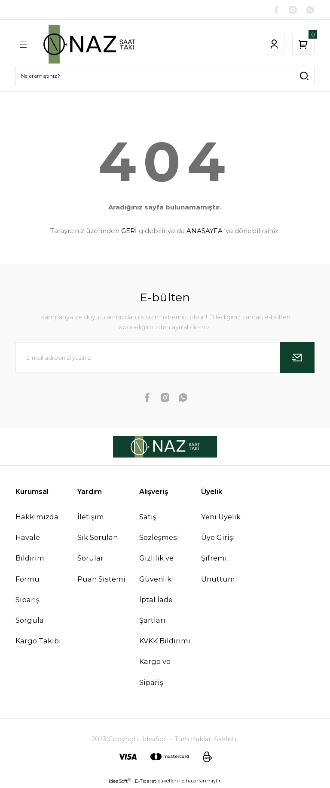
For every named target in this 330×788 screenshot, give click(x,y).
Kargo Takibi (38, 642)
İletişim (90, 518)
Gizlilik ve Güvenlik (156, 569)
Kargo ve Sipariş (155, 673)
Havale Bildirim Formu (29, 559)
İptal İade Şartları (156, 611)
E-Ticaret (145, 782)
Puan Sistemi (101, 580)
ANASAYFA (204, 231)
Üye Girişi (218, 538)
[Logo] (88, 45)
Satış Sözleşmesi (159, 528)
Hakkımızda (36, 518)
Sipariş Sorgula (29, 611)
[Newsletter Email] (165, 358)
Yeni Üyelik (221, 518)
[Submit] (297, 358)
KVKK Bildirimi (164, 642)
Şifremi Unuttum (218, 569)
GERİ (129, 231)
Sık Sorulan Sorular (97, 549)
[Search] (165, 77)
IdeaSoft (120, 782)
